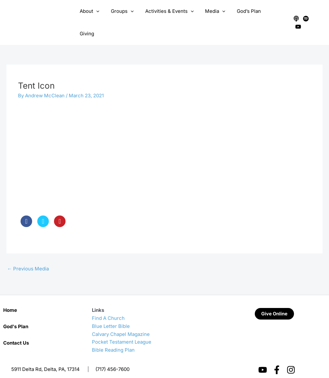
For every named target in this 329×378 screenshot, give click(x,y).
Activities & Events (169, 16)
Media (213, 16)
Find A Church (108, 306)
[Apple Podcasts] (295, 16)
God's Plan (15, 314)
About (93, 16)
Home (10, 297)
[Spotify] (305, 16)
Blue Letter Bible (111, 314)
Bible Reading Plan (113, 337)
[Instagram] (291, 357)
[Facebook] (276, 357)
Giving (274, 16)
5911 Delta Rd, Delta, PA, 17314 (45, 357)
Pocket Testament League (121, 329)
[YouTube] (315, 16)
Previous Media (28, 256)
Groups (124, 16)
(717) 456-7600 (112, 357)
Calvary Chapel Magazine (121, 322)
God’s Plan (245, 16)
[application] (100, 16)
